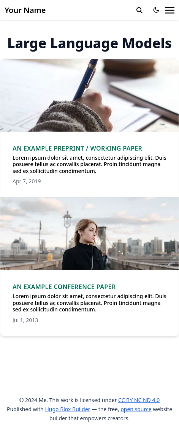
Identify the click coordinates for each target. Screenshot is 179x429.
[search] (139, 10)
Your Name (25, 10)
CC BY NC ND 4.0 (139, 400)
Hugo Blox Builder (67, 409)
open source (135, 409)
